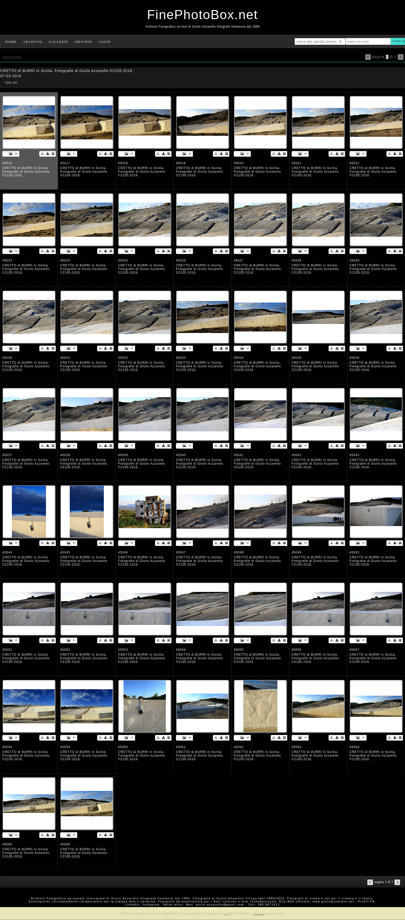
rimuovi (259, 913)
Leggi (228, 913)
